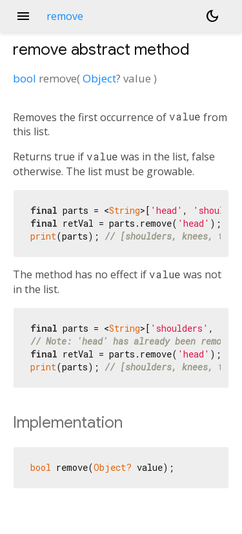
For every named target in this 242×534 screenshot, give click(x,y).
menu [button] (23, 16)
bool (24, 78)
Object (99, 78)
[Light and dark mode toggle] (212, 16)
